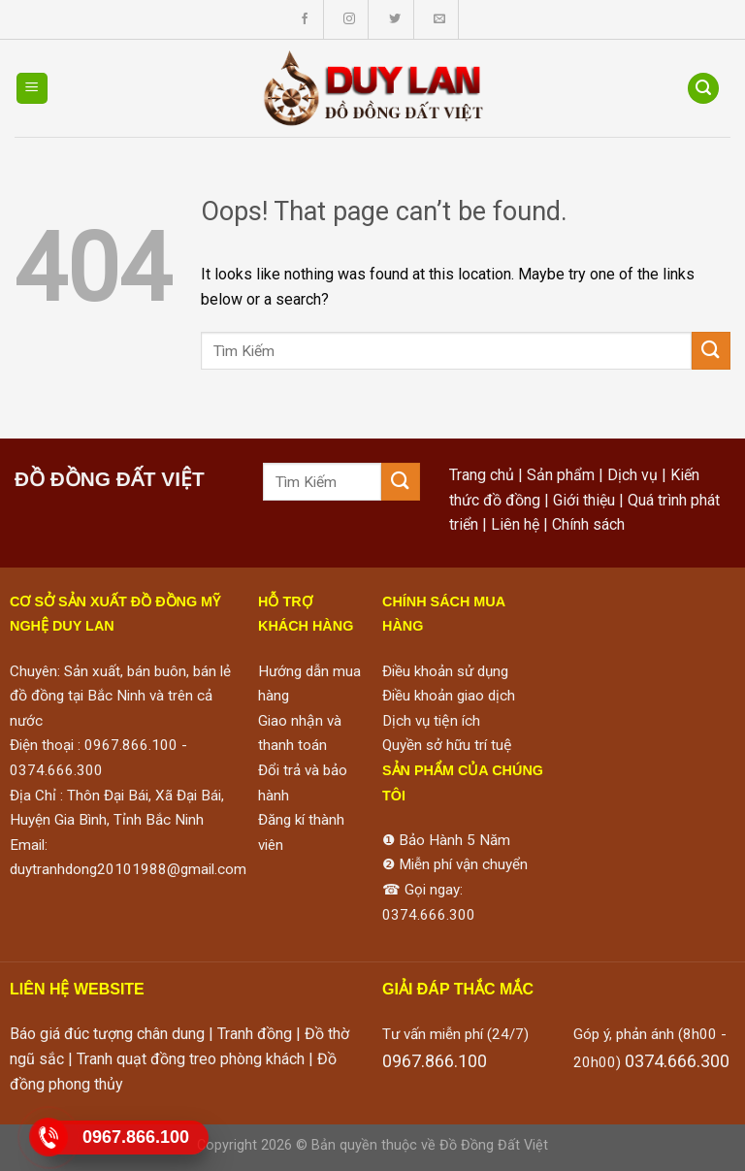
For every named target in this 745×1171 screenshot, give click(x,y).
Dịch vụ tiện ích (431, 721)
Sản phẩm (561, 475)
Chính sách (588, 524)
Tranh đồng (254, 1034)
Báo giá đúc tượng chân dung (107, 1034)
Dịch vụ (632, 475)
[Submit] (711, 351)
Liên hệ (515, 524)
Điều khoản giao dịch (448, 695)
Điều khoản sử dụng (445, 671)
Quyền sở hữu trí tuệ (447, 745)
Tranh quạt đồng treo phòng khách (191, 1059)
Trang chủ (481, 475)
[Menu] (32, 89)
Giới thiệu (584, 500)
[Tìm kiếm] (703, 89)
